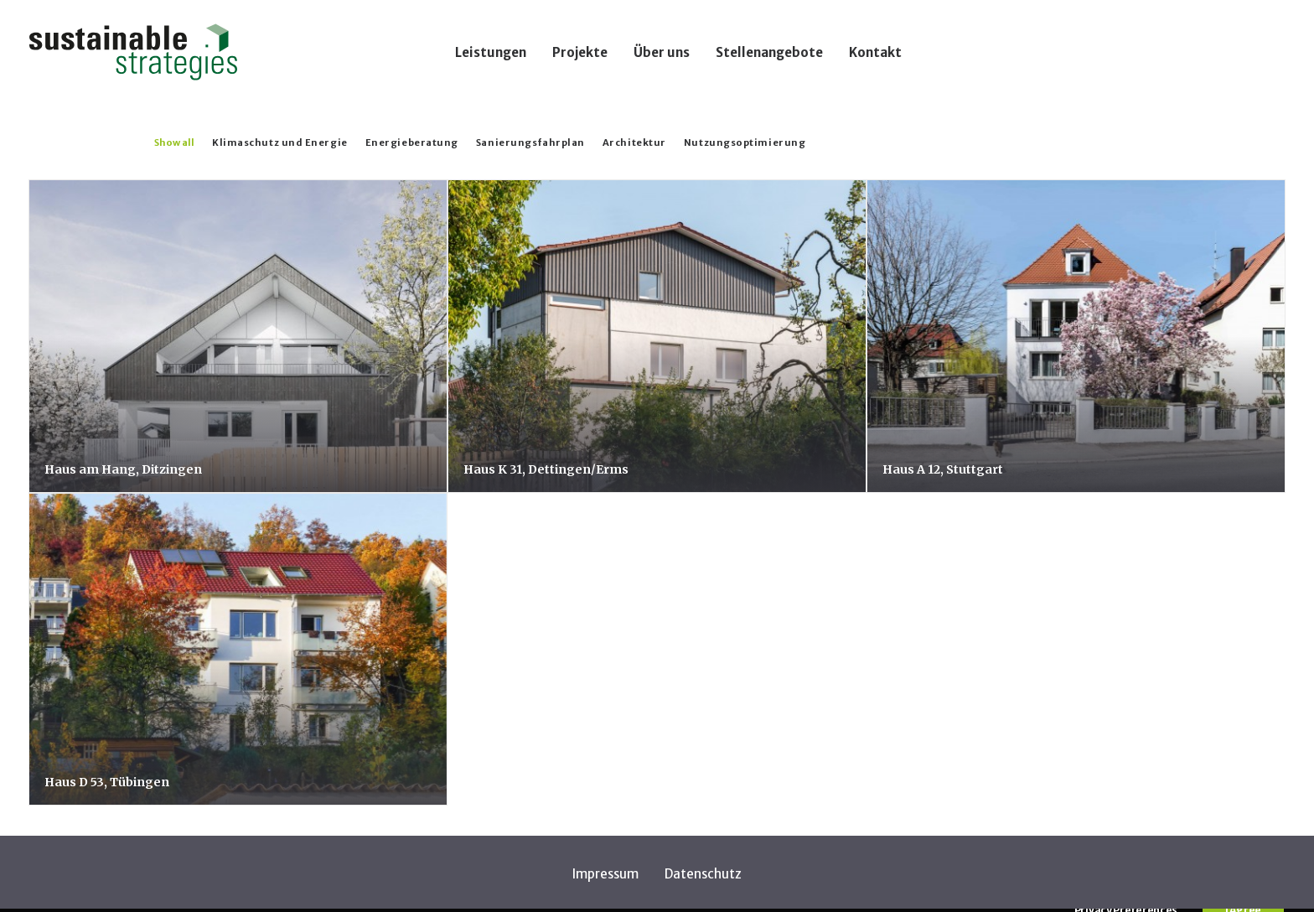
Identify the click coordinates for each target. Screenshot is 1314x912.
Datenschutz (703, 874)
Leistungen (490, 52)
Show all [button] (174, 142)
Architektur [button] (634, 142)
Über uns (662, 52)
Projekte (580, 52)
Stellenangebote (769, 52)
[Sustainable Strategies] (133, 52)
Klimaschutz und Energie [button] (280, 142)
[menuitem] (490, 52)
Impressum (605, 874)
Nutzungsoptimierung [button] (744, 142)
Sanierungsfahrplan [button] (530, 142)
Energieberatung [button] (411, 142)
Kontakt (875, 52)
